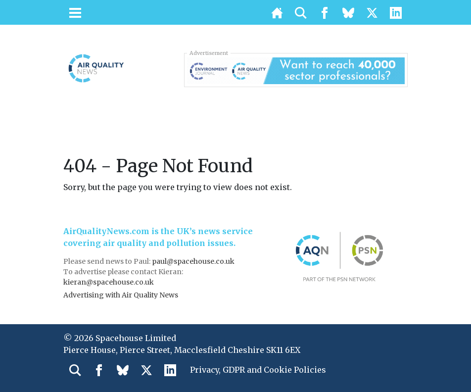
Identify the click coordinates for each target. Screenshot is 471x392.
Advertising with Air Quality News (120, 295)
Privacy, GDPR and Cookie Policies (258, 370)
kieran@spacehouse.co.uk (108, 282)
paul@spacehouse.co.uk (194, 261)
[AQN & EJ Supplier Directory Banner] (296, 70)
